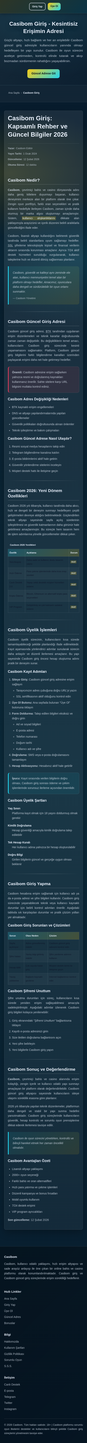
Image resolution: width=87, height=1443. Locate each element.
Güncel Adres (12, 1317)
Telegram (10, 1396)
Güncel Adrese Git (44, 73)
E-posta (9, 1390)
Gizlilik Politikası (14, 1353)
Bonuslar (9, 1323)
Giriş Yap (37, 6)
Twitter (8, 1402)
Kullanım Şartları (14, 1347)
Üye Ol (54, 6)
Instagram (10, 1409)
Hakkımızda (11, 1341)
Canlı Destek (12, 1384)
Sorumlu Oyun (13, 1359)
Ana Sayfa (14, 92)
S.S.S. (8, 1366)
